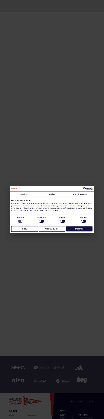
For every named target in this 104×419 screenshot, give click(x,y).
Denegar (24, 229)
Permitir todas (79, 229)
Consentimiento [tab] (24, 194)
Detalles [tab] (52, 194)
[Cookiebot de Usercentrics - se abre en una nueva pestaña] (84, 188)
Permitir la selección (52, 229)
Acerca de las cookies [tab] (80, 194)
